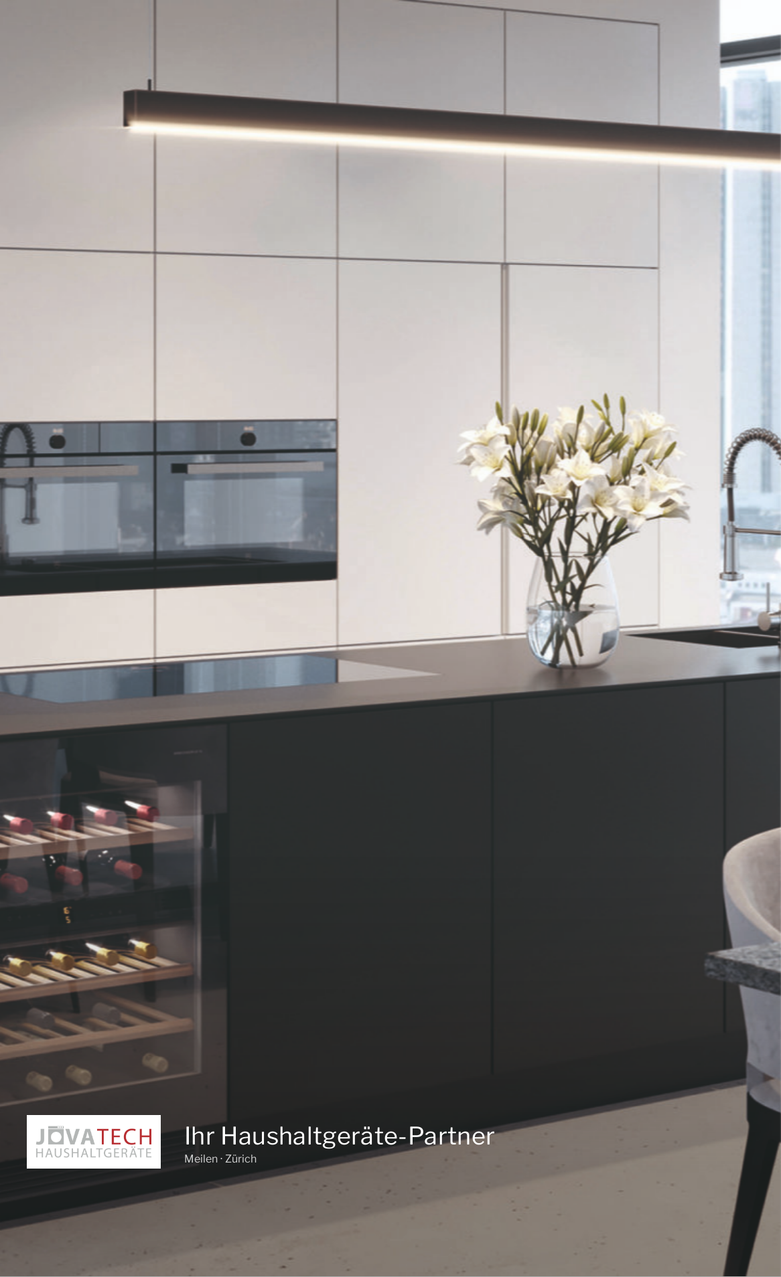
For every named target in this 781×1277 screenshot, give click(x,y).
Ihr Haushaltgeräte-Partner (339, 1133)
